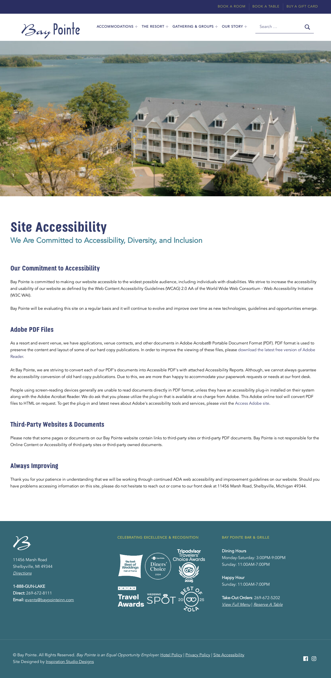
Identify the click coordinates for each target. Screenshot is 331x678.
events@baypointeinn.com (49, 600)
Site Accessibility (228, 655)
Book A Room (232, 6)
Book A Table (266, 6)
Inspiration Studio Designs (70, 662)
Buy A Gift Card (302, 6)
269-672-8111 (39, 593)
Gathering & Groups (193, 26)
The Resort (153, 26)
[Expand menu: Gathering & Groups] (216, 26)
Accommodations (115, 26)
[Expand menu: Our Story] (245, 26)
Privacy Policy (197, 655)
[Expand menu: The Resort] (167, 26)
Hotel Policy (171, 655)
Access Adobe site (252, 404)
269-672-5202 (267, 598)
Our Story (232, 26)
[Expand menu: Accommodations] (136, 26)
